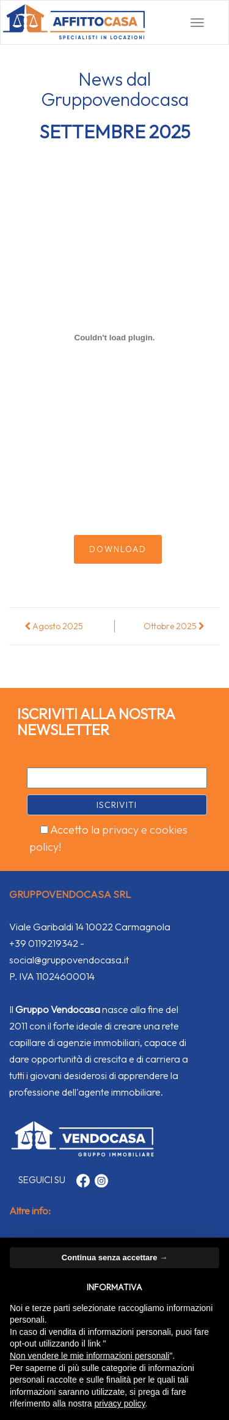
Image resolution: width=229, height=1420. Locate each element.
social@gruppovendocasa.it (69, 960)
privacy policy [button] (120, 1403)
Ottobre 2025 (174, 626)
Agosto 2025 (53, 626)
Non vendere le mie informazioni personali (89, 1356)
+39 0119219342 (43, 943)
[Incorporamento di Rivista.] (114, 337)
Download (118, 549)
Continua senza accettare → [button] (114, 1257)
